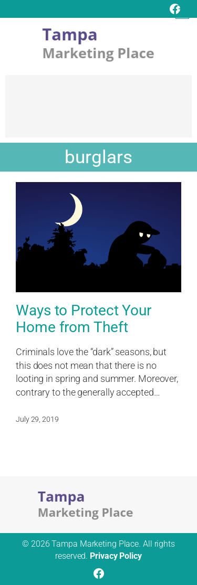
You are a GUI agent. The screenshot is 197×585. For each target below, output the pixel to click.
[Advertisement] (98, 111)
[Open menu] (182, 12)
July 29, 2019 (37, 419)
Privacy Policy (116, 556)
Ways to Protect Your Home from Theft (83, 318)
